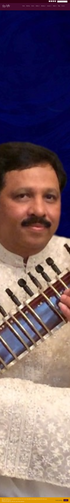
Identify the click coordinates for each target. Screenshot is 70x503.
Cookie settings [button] (58, 500)
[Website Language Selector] (62, 1)
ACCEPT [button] (65, 500)
